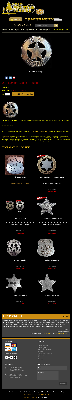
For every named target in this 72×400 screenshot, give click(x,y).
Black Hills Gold (42, 355)
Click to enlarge (37, 72)
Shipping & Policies (39, 392)
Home (4, 29)
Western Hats (42, 347)
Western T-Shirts (43, 345)
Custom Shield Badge (20, 218)
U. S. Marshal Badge (20, 260)
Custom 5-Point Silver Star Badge (52, 218)
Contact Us (19, 392)
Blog (62, 392)
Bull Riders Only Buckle (62, 333)
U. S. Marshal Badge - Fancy (52, 295)
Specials (40, 351)
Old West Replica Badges (39, 29)
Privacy (49, 392)
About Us (11, 392)
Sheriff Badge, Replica (20, 295)
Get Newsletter (28, 392)
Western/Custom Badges (45, 353)
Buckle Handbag (47, 333)
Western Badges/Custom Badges (19, 29)
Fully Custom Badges (20, 177)
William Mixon (5, 136)
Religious (40, 357)
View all (66, 316)
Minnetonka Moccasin (44, 349)
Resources (56, 392)
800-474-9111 (25, 25)
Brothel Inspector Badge (52, 260)
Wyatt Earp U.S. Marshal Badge (39, 131)
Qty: (3, 94)
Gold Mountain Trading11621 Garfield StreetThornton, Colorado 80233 (16, 369)
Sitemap (40, 359)
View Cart (15, 19)
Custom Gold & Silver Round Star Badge (52, 177)
